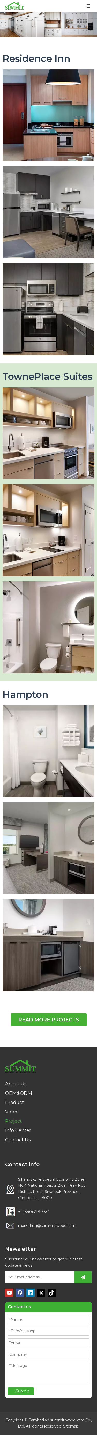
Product (14, 1102)
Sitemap (70, 1426)
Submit (22, 1391)
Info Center (18, 1130)
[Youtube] (9, 1293)
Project (13, 1121)
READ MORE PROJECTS (48, 1020)
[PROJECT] (48, 24)
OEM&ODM (18, 1093)
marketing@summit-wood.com (47, 1225)
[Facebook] (20, 1293)
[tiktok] (52, 1293)
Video (12, 1112)
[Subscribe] (83, 1277)
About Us (16, 1084)
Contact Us (18, 1140)
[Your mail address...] (38, 1277)
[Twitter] (41, 1293)
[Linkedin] (30, 1293)
